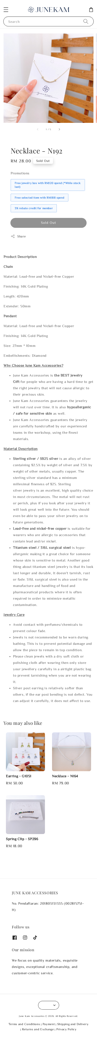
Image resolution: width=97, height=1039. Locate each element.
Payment (49, 1024)
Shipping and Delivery (73, 1024)
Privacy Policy (66, 1029)
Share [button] (18, 236)
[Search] (85, 21)
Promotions (20, 173)
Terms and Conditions (24, 1024)
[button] (6, 9)
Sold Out (48, 222)
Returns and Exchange (38, 1029)
